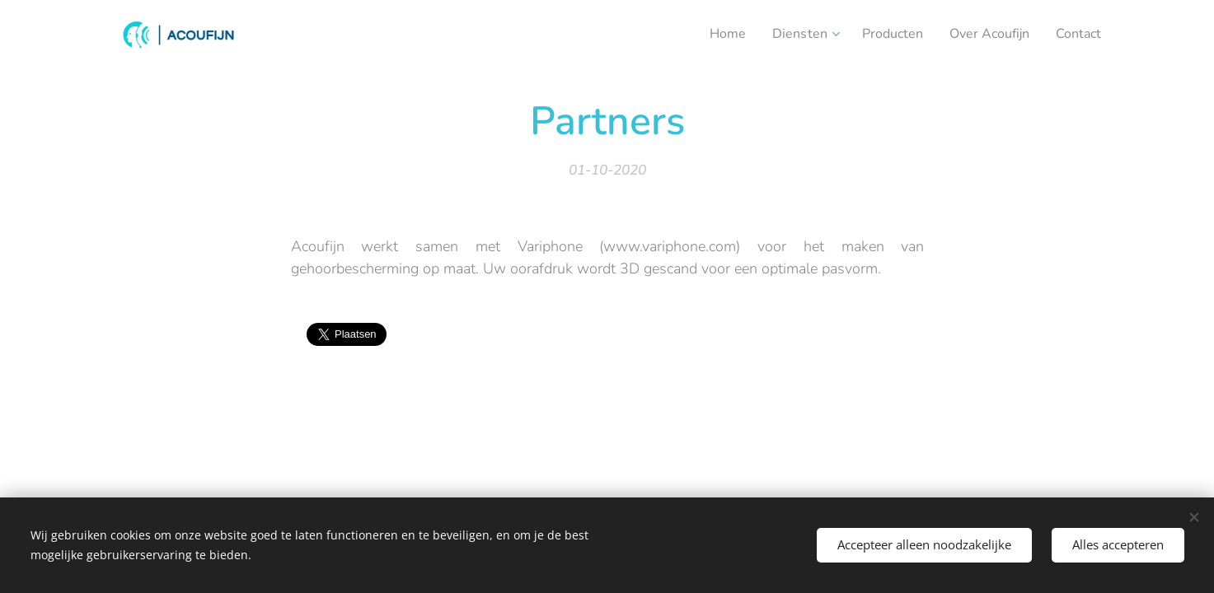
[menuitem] (708, 33)
